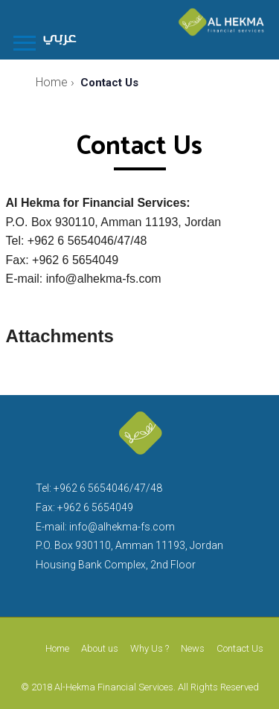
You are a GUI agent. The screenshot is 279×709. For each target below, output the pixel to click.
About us (99, 648)
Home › (55, 82)
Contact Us (240, 648)
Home (57, 648)
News (193, 648)
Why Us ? (149, 648)
